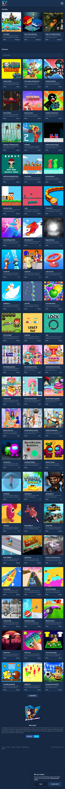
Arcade (60, 150)
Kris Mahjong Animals (9, 367)
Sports (39, 626)
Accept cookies (55, 784)
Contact (18, 783)
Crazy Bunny (27, 176)
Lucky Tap (27, 335)
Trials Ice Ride (7, 621)
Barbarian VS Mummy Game (11, 144)
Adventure (17, 39)
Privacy (8, 783)
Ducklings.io (6, 303)
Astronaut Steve (7, 208)
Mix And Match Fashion (30, 367)
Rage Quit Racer (50, 240)
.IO (18, 467)
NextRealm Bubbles (29, 462)
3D (61, 213)
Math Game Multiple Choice (10, 176)
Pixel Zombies (7, 113)
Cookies (13, 783)
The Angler (6, 34)
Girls (40, 372)
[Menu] (62, 3)
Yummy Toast (7, 398)
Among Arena (7, 462)
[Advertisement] (32, 717)
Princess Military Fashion (31, 430)
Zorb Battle (6, 494)
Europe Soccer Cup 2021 (52, 684)
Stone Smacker (7, 335)
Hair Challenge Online (9, 240)
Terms (3, 783)
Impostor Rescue (50, 462)
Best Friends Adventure (30, 34)
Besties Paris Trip (8, 430)
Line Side (27, 303)
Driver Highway (7, 557)
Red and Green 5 (50, 176)
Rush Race (27, 589)
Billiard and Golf (50, 621)
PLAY (4, 39)
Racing (60, 531)
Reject (40, 784)
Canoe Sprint (6, 589)
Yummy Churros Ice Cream (53, 367)
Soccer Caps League (51, 652)
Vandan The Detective (52, 430)
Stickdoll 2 (27, 144)
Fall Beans (6, 525)
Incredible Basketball (9, 684)
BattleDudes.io (50, 494)
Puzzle (39, 309)
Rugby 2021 (27, 684)
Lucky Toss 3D (49, 271)
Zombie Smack (7, 81)
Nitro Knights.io (28, 525)
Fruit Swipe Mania (50, 303)
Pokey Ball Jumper (29, 621)
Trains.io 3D (49, 208)
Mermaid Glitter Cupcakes (53, 398)
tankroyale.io (28, 494)
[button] (58, 44)
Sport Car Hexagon (51, 589)
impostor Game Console (52, 144)
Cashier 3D (27, 271)
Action (17, 86)
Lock (47, 335)
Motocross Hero (28, 113)
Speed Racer (27, 557)
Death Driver (49, 525)
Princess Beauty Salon (30, 398)
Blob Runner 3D (28, 240)
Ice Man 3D (6, 271)
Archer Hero (6, 652)
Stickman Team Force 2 (52, 113)
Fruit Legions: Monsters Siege (32, 81)
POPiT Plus (27, 652)
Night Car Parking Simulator (53, 34)
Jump (26, 208)
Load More (32, 695)
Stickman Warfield (51, 81)
